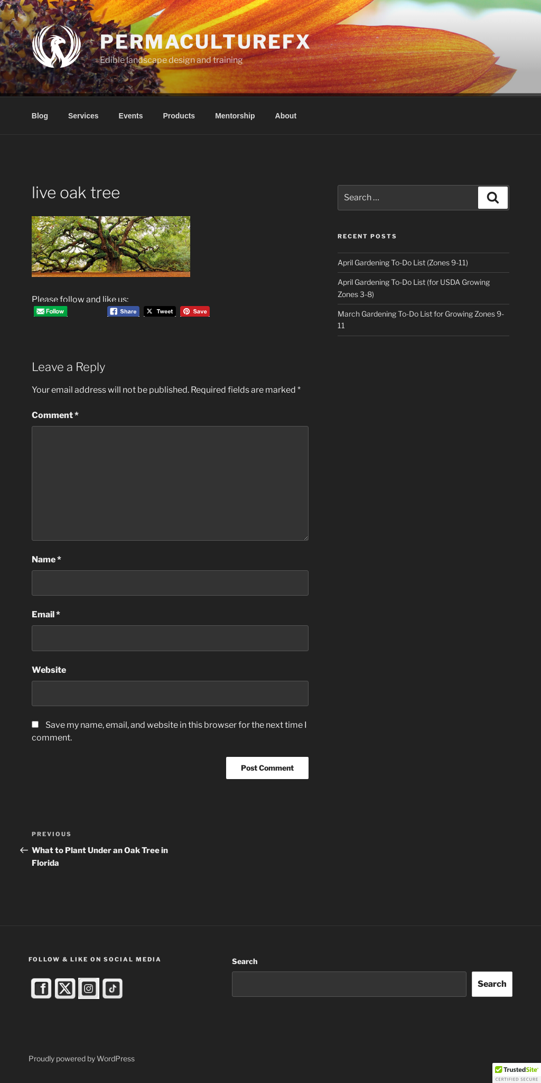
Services (83, 116)
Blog (40, 116)
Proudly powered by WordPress (82, 1058)
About (285, 116)
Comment (55, 415)
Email (46, 614)
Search (244, 961)
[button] (516, 1073)
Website (49, 670)
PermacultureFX (205, 41)
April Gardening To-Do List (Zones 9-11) (403, 262)
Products (179, 116)
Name (46, 559)
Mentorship (235, 116)
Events (131, 116)
